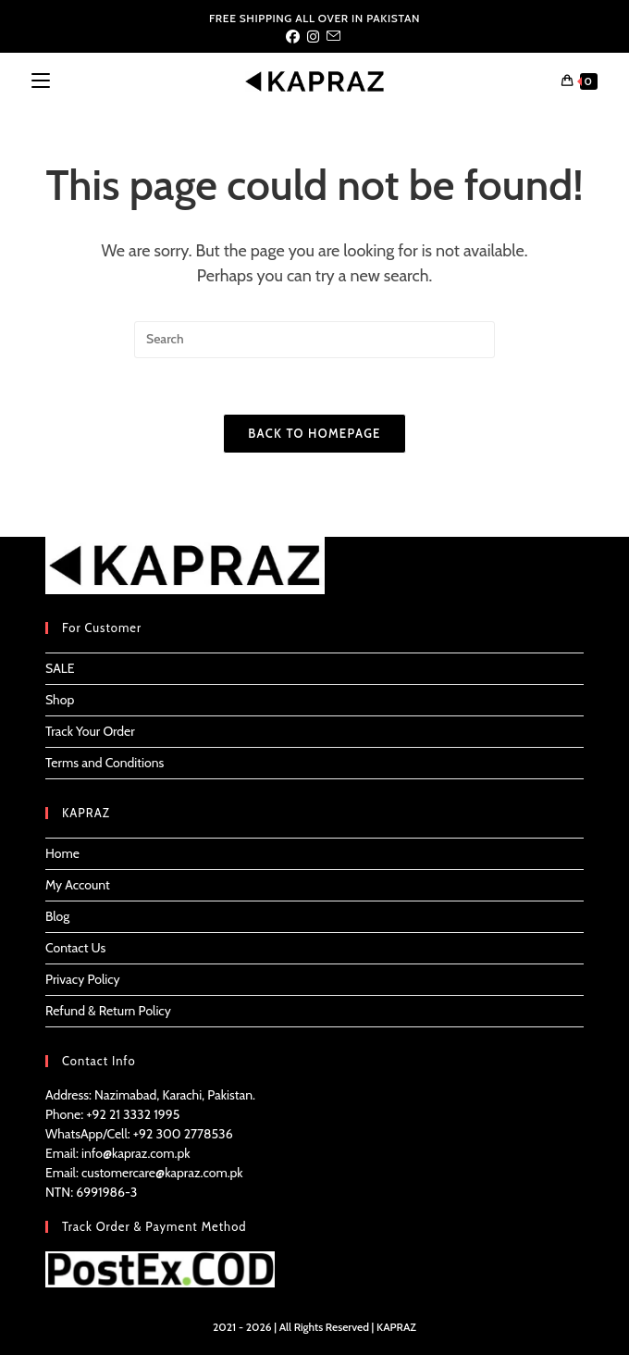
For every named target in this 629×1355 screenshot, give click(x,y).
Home (62, 853)
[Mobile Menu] (40, 81)
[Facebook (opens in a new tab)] (294, 37)
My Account (77, 884)
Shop (59, 699)
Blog (57, 916)
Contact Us (75, 947)
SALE (60, 668)
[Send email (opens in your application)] (333, 37)
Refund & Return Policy (108, 1010)
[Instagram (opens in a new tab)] (313, 37)
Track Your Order (90, 731)
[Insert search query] (314, 339)
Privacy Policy (82, 979)
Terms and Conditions (104, 762)
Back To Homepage (314, 433)
